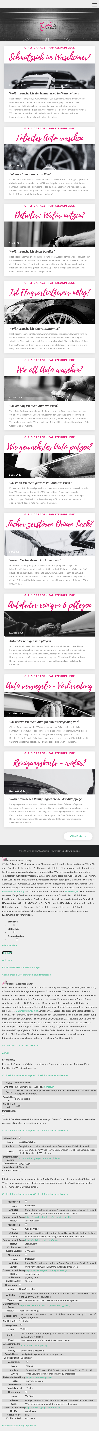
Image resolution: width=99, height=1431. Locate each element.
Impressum (48, 1086)
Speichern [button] (7, 952)
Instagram (30, 1258)
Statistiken (14, 930)
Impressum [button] (45, 974)
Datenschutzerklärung (13, 891)
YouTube (29, 1396)
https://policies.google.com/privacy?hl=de (39, 1158)
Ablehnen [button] (7, 960)
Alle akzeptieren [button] (10, 945)
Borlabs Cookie (22, 1082)
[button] (35, 1075)
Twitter (24, 1329)
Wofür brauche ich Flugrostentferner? (34, 328)
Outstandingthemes (71, 851)
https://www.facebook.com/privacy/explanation (48, 1217)
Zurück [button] (5, 1052)
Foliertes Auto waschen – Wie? (30, 174)
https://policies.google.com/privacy (42, 1240)
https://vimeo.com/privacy (39, 1377)
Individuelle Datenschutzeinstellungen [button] (21, 967)
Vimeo (29, 1365)
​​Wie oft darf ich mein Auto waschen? (34, 406)
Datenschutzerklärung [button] (29, 974)
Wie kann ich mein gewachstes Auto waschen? (40, 483)
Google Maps (31, 1228)
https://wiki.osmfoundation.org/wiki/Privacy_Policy (44, 1305)
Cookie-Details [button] (10, 974)
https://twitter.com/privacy (33, 1345)
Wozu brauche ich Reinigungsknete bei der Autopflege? (46, 799)
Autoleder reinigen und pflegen (30, 641)
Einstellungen (72, 891)
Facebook (30, 1205)
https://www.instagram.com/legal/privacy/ (46, 1270)
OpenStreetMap (27, 1289)
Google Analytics (27, 1141)
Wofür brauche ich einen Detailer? (32, 251)
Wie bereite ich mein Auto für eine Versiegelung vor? (44, 722)
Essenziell (14, 923)
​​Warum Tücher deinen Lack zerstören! (35, 560)
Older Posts (78, 836)
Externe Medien (17, 937)
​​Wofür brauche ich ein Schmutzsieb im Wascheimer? (44, 93)
